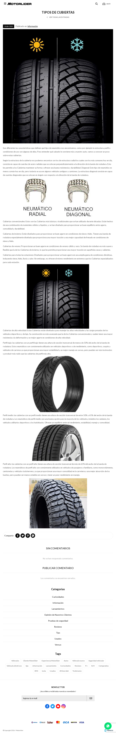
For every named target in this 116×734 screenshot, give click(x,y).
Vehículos (15, 661)
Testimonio (77, 671)
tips (27, 666)
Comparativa (104, 666)
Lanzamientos (58, 609)
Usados (58, 638)
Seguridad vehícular (96, 661)
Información (33, 26)
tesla (44, 671)
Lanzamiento (51, 666)
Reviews (58, 626)
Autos (66, 661)
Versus (58, 644)
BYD (36, 671)
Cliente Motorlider (30, 661)
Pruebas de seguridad (58, 620)
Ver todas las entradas (59, 17)
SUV (93, 666)
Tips (58, 632)
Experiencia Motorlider (51, 661)
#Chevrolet (64, 671)
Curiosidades (58, 597)
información (37, 666)
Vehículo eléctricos (14, 666)
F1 (86, 666)
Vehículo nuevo (78, 661)
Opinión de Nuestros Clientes (58, 615)
